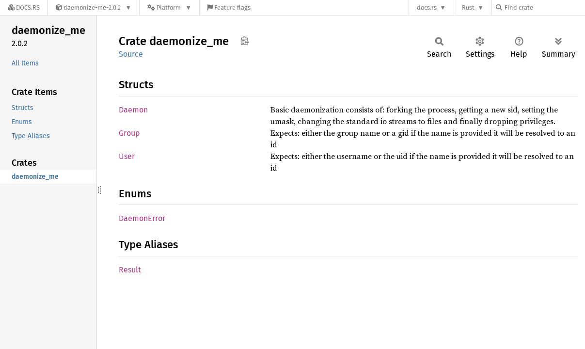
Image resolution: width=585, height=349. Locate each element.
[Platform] (169, 7)
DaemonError (142, 218)
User (127, 156)
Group (129, 133)
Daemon (133, 109)
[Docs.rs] (23, 7)
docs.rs (427, 7)
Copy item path (245, 40)
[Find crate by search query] (544, 7)
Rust (468, 7)
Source (131, 54)
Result (130, 269)
